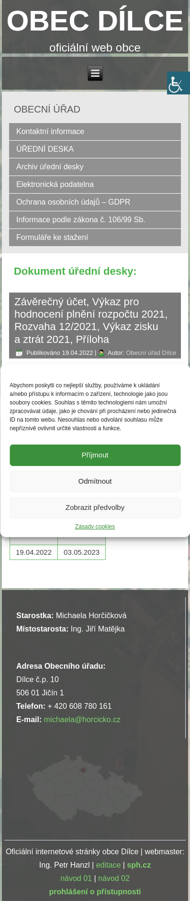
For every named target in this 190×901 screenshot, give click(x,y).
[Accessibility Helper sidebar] (178, 83)
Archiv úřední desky (50, 167)
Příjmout (95, 455)
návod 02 (114, 878)
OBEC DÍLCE (94, 21)
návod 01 (76, 878)
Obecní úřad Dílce (151, 352)
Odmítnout (95, 481)
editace (108, 865)
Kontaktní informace (50, 131)
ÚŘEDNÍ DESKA (45, 149)
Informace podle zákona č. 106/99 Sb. (80, 220)
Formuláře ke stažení (52, 237)
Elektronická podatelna (55, 184)
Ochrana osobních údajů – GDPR (73, 202)
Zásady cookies (95, 526)
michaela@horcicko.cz (82, 719)
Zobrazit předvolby (95, 507)
